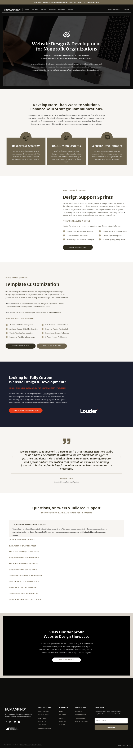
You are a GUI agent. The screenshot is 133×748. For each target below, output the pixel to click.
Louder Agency (48, 394)
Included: (9, 303)
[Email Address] (111, 720)
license (33, 745)
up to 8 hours (120, 212)
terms (22, 745)
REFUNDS (39, 745)
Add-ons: (9, 312)
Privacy (27, 745)
